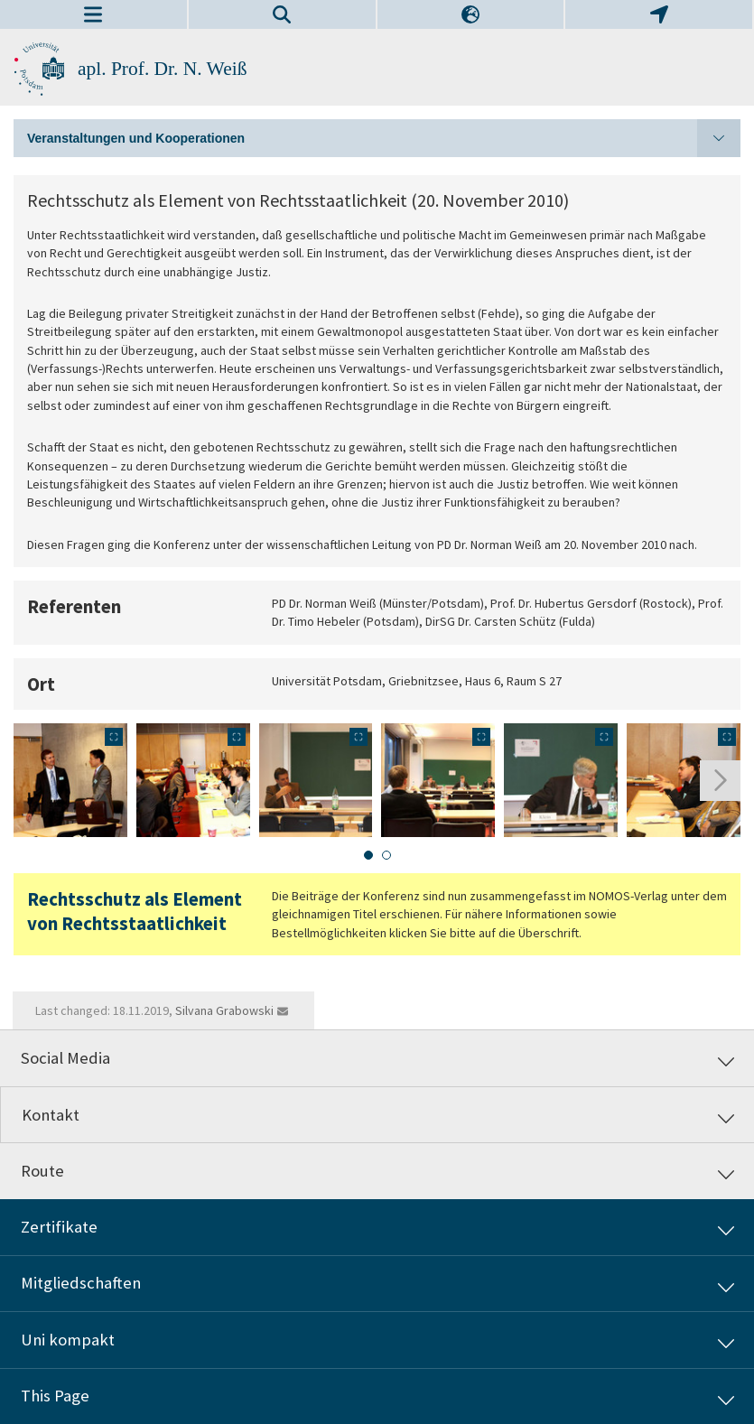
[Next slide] (720, 780)
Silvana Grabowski (224, 1010)
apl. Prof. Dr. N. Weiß (162, 68)
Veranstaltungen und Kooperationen (383, 138)
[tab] (368, 855)
